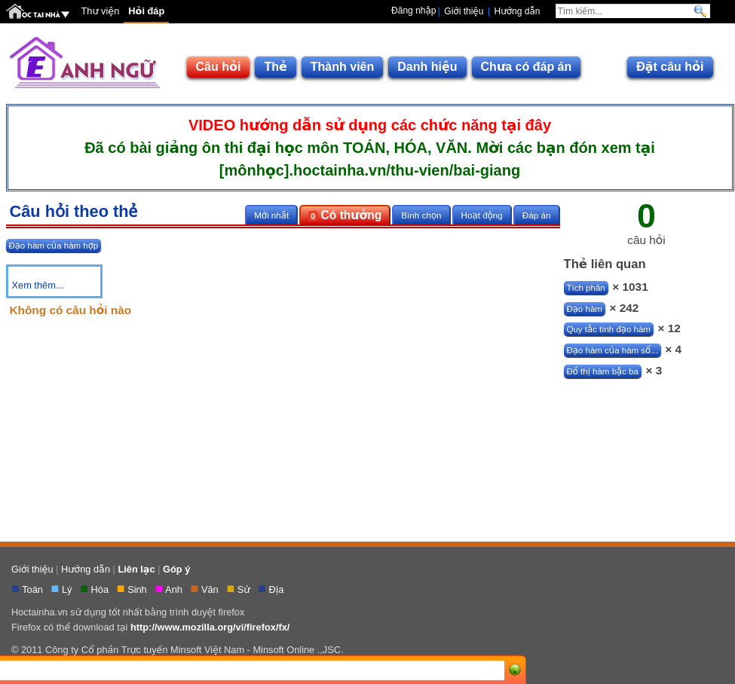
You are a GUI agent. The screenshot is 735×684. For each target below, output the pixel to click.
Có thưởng (344, 215)
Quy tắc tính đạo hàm (609, 329)
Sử (245, 589)
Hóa (101, 589)
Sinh (138, 589)
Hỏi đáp (146, 11)
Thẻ (275, 66)
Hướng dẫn (518, 11)
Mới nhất (271, 215)
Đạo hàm (584, 308)
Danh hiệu (427, 66)
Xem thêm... (38, 285)
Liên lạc (136, 569)
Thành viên (342, 66)
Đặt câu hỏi (669, 66)
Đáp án (536, 215)
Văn (211, 589)
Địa (277, 589)
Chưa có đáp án (526, 66)
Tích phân (586, 287)
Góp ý (176, 569)
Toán (33, 589)
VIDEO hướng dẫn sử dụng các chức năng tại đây (369, 125)
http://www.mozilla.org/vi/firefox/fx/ (209, 627)
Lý (68, 589)
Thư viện (100, 11)
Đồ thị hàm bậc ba (603, 371)
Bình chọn (421, 215)
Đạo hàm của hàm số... (612, 350)
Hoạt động (482, 215)
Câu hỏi (218, 66)
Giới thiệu (463, 11)
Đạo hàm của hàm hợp (54, 245)
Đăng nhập (413, 10)
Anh (175, 589)
